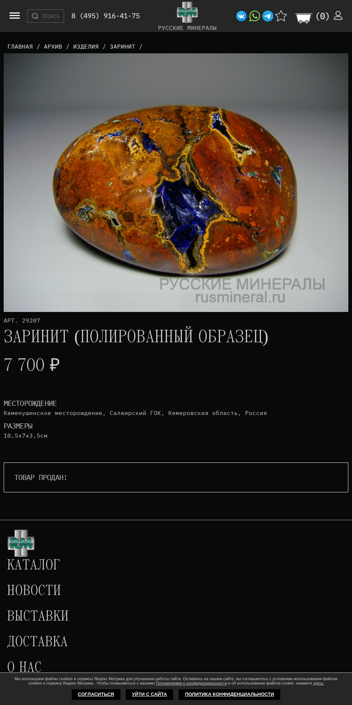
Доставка (37, 642)
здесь (318, 683)
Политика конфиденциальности (229, 694)
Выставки (38, 617)
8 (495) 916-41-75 (105, 16)
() (322, 16)
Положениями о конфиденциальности (191, 683)
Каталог (33, 566)
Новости (34, 591)
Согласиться (96, 694)
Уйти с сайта (149, 694)
